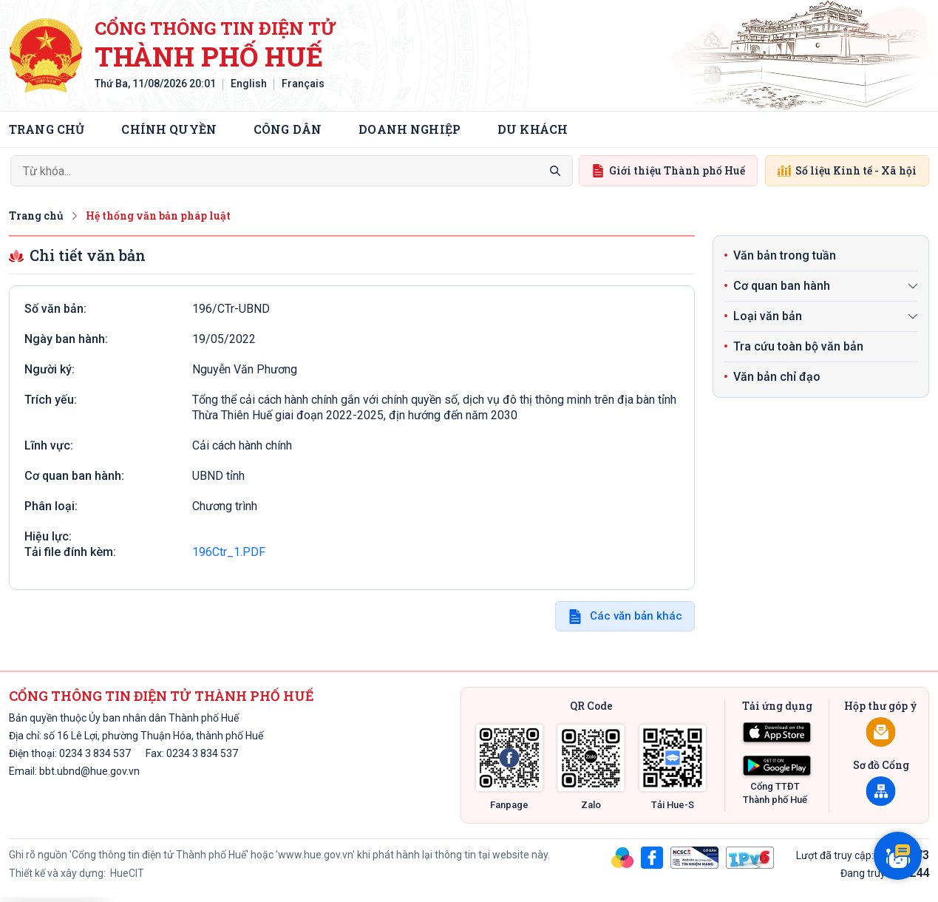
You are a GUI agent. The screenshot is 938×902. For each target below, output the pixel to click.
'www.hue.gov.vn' (315, 855)
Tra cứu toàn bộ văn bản (798, 346)
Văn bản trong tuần (784, 255)
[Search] (291, 170)
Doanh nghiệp (409, 129)
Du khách (532, 129)
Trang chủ (46, 129)
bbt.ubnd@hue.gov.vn (89, 771)
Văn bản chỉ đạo (776, 377)
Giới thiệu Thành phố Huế (668, 170)
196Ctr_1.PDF (228, 552)
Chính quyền (169, 129)
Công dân (288, 129)
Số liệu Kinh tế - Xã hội (847, 170)
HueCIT (126, 873)
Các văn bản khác (636, 616)
